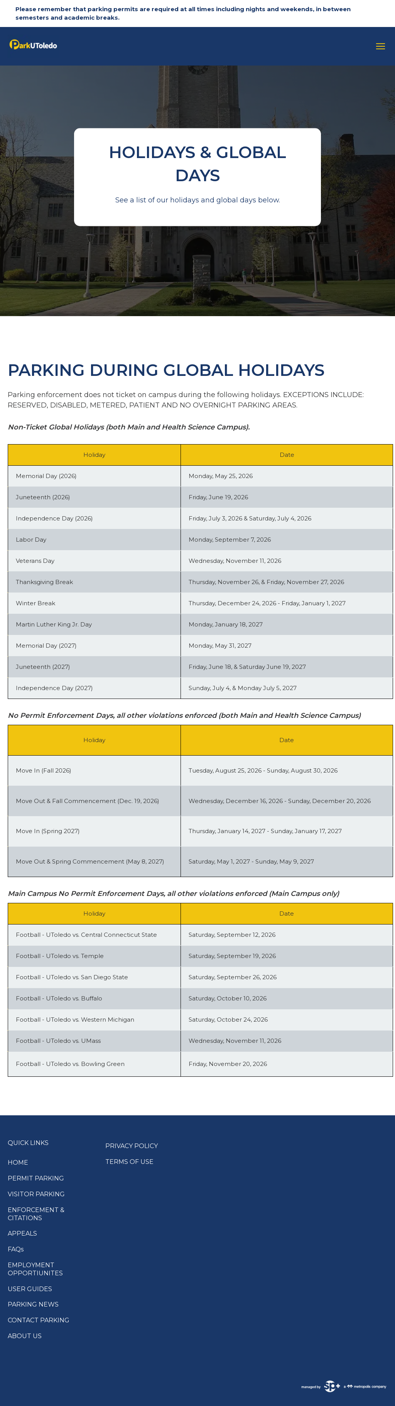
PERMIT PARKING (36, 1178)
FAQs (16, 1249)
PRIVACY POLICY (131, 1146)
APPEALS (22, 1233)
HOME (18, 1162)
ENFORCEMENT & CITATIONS (36, 1214)
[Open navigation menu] (378, 46)
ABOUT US (25, 1336)
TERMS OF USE (129, 1161)
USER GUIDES (30, 1289)
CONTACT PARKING (38, 1320)
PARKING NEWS (33, 1304)
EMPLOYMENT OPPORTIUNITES (35, 1269)
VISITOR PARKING (36, 1194)
